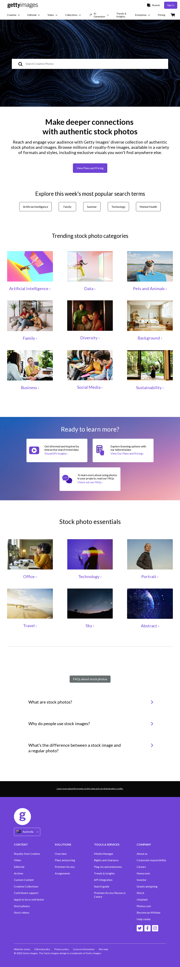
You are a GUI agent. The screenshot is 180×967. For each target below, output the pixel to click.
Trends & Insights (104, 873)
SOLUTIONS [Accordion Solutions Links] (63, 844)
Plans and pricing (65, 860)
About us (142, 853)
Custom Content (24, 879)
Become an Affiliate (148, 912)
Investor (142, 879)
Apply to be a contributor (29, 899)
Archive (18, 873)
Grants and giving (147, 886)
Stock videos (21, 912)
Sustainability (149, 387)
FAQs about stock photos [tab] (90, 679)
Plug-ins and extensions (108, 866)
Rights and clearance (106, 860)
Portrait (148, 576)
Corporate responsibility (151, 860)
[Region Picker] (27, 832)
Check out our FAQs (90, 482)
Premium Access (65, 866)
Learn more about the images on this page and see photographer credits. (90, 788)
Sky (89, 625)
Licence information (84, 949)
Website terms (22, 949)
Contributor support (26, 892)
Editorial (19, 866)
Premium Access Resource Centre (110, 894)
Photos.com (144, 906)
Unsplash (142, 899)
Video (17, 860)
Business (29, 387)
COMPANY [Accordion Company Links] (144, 844)
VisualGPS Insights (56, 453)
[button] (90, 704)
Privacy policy (61, 949)
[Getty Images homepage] (22, 5)
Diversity (88, 337)
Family (29, 338)
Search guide (101, 886)
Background (149, 337)
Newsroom (143, 873)
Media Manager (103, 853)
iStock (140, 892)
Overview (60, 853)
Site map (103, 949)
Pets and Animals (149, 288)
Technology (88, 576)
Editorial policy (42, 949)
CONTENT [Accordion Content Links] (21, 844)
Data (88, 288)
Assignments (62, 873)
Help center (144, 919)
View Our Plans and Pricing (127, 453)
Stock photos (22, 906)
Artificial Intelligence (28, 288)
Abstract (149, 625)
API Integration (103, 879)
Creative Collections (26, 886)
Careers (141, 866)
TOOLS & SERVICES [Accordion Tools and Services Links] (106, 844)
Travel (29, 625)
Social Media (88, 387)
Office (29, 576)
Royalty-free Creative (27, 853)
